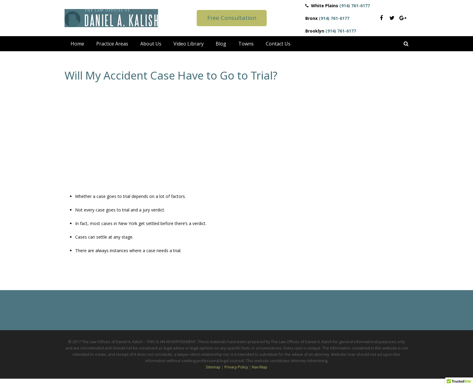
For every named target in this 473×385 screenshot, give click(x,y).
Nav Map (259, 367)
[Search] (406, 43)
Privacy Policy (236, 367)
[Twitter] (392, 18)
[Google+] (403, 18)
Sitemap (213, 367)
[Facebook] (381, 18)
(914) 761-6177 (354, 5)
